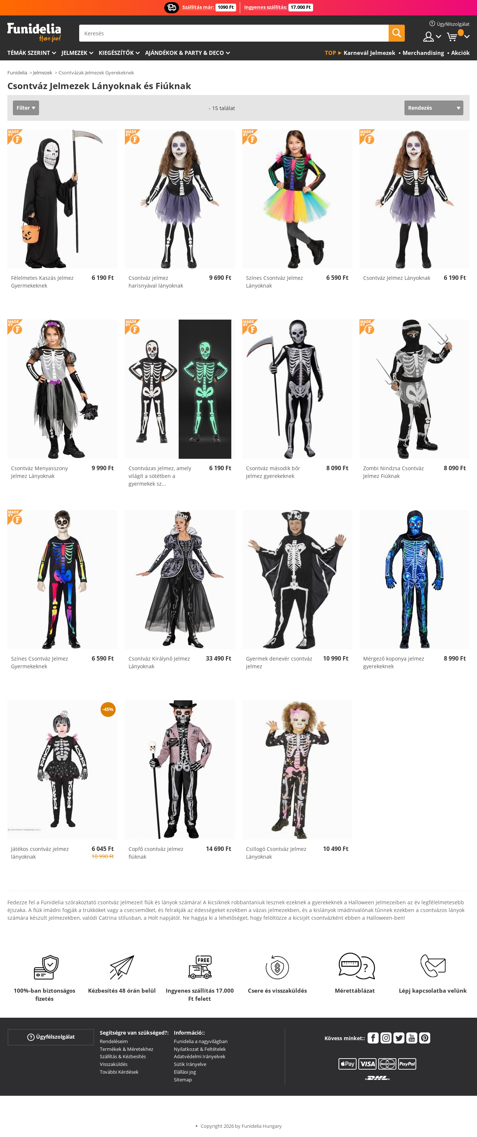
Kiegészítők (116, 52)
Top (330, 52)
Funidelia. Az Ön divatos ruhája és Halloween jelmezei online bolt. (34, 32)
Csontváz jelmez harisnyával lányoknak (156, 281)
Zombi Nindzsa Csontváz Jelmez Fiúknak (393, 472)
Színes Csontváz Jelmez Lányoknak (274, 281)
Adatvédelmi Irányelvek (199, 1056)
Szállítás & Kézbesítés (123, 1056)
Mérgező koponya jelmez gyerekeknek (393, 662)
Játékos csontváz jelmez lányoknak (40, 852)
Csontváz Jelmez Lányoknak (396, 277)
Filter (23, 107)
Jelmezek (74, 52)
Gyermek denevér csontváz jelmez (279, 662)
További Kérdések (119, 1072)
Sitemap (183, 1079)
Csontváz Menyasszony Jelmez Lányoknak (39, 472)
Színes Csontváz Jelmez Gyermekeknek (39, 662)
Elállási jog (185, 1072)
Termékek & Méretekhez (126, 1049)
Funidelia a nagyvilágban (201, 1041)
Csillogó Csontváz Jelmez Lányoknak (276, 852)
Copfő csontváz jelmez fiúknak (156, 852)
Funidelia (17, 72)
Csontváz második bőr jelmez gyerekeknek (273, 472)
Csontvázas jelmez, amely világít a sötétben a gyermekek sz (160, 476)
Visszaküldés (113, 1064)
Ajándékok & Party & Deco (184, 52)
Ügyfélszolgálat (51, 1037)
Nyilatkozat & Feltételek (200, 1049)
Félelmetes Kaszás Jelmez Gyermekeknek (42, 281)
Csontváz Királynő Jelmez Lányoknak (159, 662)
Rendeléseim (114, 1041)
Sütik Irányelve (190, 1064)
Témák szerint (28, 52)
